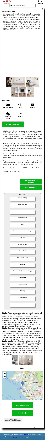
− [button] (5, 376)
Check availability (13, 124)
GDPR (15, 438)
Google (26, 434)
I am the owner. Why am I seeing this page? (13, 419)
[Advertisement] (22, 54)
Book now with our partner (31, 181)
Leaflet (31, 399)
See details (22, 413)
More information (31, 187)
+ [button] (5, 373)
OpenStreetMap (38, 399)
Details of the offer (22, 405)
